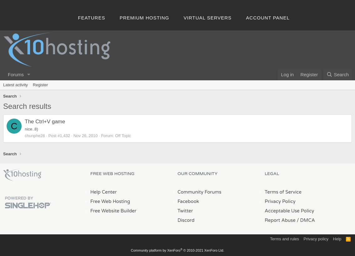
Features (91, 17)
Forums (16, 74)
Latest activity (15, 85)
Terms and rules (284, 239)
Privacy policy (316, 239)
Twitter (185, 211)
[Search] (337, 74)
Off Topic (123, 135)
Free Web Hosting (110, 201)
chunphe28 (35, 135)
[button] (28, 74)
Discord (186, 220)
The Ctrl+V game (45, 122)
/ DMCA (306, 220)
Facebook (188, 201)
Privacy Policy (280, 201)
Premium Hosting (144, 17)
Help (337, 239)
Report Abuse (280, 220)
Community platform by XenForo (177, 250)
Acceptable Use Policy (289, 211)
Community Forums (200, 192)
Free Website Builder (113, 211)
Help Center (103, 192)
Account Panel (268, 17)
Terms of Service (283, 192)
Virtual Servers (208, 17)
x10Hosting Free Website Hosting (22, 175)
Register (40, 85)
